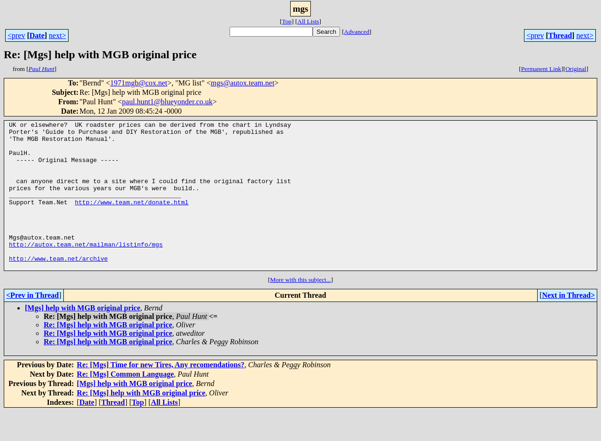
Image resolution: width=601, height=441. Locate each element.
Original (575, 68)
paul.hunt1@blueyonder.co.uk (167, 102)
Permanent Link (541, 68)
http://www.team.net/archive (58, 286)
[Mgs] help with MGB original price (82, 337)
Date (37, 35)
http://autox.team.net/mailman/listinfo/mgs (86, 269)
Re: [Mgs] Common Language (125, 404)
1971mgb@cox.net (138, 83)
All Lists (308, 21)
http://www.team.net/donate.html (131, 219)
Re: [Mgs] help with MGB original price (108, 354)
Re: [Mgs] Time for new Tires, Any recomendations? (161, 394)
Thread (560, 35)
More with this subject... (300, 309)
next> (57, 35)
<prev (16, 35)
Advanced (357, 31)
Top (287, 21)
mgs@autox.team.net (243, 83)
